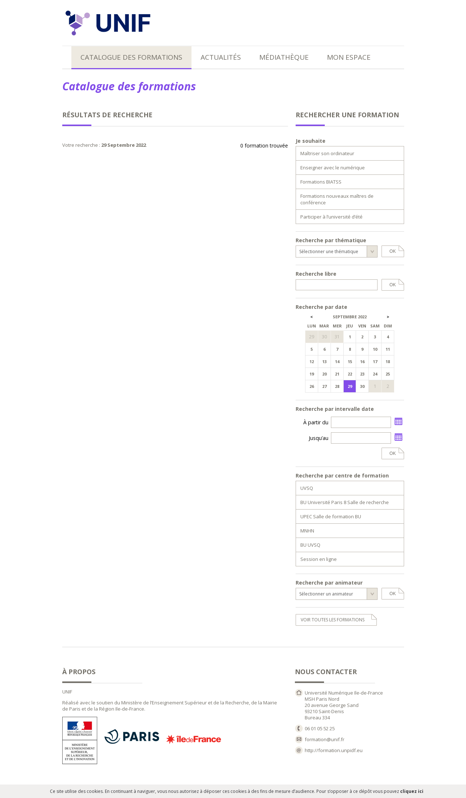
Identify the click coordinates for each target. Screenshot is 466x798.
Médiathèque (284, 57)
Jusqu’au (318, 438)
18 (388, 361)
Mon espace (349, 57)
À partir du (315, 422)
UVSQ (306, 488)
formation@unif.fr (324, 739)
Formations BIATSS (320, 181)
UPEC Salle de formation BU (330, 516)
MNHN (307, 530)
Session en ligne (318, 559)
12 (311, 361)
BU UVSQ (310, 545)
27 (324, 386)
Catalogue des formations (131, 57)
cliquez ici (411, 791)
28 (337, 386)
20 (324, 374)
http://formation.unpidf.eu (334, 750)
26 (311, 386)
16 (362, 361)
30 (362, 386)
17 (375, 361)
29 (350, 386)
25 (388, 374)
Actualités (221, 57)
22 (350, 374)
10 (375, 349)
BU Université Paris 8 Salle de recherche (344, 502)
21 (337, 374)
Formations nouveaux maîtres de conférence (337, 199)
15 (350, 361)
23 (362, 374)
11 (388, 349)
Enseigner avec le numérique (332, 167)
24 (375, 374)
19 (311, 374)
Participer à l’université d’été (331, 216)
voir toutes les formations (332, 620)
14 (337, 361)
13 (324, 361)
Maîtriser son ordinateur (327, 153)
